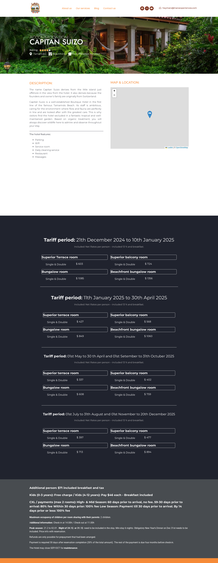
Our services (83, 8)
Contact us (109, 8)
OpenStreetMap (182, 148)
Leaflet (169, 148)
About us (67, 8)
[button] (114, 91)
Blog (96, 8)
